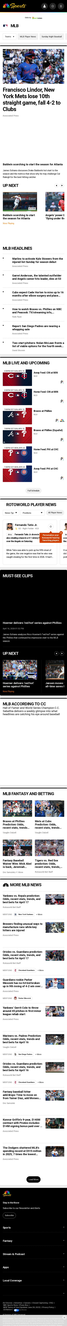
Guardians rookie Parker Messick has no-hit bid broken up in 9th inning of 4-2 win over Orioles (22, 983)
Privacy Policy (48, 1307)
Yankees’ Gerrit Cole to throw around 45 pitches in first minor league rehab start (22, 1011)
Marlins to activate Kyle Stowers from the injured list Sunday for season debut (37, 260)
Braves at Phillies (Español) (48, 430)
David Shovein (18, 350)
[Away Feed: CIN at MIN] (17, 377)
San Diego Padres (23, 1054)
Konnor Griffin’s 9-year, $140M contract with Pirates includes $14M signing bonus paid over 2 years (22, 1123)
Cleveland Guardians (24, 970)
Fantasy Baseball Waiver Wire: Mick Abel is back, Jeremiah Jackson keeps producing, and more (17, 864)
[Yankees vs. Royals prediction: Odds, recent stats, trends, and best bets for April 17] (55, 899)
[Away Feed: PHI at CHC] (17, 474)
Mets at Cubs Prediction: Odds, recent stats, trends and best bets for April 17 (49, 824)
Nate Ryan (17, 317)
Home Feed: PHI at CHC (46, 449)
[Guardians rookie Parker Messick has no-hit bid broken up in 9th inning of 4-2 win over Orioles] (55, 983)
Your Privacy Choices (28, 1310)
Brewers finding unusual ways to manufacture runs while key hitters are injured (22, 927)
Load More (33, 1179)
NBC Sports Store (10, 1305)
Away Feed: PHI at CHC (46, 468)
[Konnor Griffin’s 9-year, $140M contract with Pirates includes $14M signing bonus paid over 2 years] (55, 1123)
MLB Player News (28, 36)
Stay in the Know (11, 1202)
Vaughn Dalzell (9, 832)
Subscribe (9, 1215)
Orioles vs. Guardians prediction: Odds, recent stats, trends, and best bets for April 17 (23, 955)
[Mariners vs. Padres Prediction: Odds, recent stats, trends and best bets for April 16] (55, 1039)
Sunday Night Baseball (52, 36)
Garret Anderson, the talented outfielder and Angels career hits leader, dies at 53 (36, 277)
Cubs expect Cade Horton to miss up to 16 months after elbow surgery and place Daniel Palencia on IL (38, 294)
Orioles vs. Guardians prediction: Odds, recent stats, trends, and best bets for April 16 (23, 1067)
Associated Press (11, 116)
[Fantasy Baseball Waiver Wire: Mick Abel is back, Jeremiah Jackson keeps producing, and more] (17, 848)
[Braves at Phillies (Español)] (17, 435)
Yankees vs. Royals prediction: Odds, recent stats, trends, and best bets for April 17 (21, 899)
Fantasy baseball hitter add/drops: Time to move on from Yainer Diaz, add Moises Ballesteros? (21, 1095)
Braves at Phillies (43, 411)
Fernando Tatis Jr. (26, 525)
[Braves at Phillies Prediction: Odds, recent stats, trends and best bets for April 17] (17, 808)
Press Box (24, 1305)
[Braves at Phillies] (17, 416)
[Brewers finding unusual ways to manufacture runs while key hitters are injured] (55, 927)
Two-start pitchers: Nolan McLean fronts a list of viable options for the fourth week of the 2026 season (38, 344)
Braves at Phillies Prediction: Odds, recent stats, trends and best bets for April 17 (16, 824)
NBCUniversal (19, 1315)
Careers (27, 1303)
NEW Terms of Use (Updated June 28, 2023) (22, 1307)
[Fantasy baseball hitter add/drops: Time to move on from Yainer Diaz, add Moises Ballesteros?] (55, 1095)
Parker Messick (22, 998)
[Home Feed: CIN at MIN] (17, 397)
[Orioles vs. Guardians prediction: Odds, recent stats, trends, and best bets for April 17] (55, 955)
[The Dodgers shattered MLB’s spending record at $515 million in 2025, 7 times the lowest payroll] (55, 1151)
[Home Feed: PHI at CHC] (17, 454)
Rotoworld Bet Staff (44, 872)
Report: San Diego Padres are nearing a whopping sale (36, 327)
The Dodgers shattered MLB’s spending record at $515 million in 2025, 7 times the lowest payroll (22, 1151)
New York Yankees (23, 914)
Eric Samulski (9, 872)
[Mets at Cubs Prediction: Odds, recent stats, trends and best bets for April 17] (49, 808)
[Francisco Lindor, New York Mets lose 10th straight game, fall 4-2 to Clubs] (33, 66)
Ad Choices (7, 1303)
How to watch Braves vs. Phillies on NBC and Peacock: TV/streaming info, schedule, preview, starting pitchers (37, 311)
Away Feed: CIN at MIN (46, 372)
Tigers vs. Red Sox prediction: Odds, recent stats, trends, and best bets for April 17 (49, 864)
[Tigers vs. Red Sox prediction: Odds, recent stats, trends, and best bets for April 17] (49, 848)
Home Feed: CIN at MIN (46, 391)
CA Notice (7, 1310)
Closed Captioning (40, 1303)
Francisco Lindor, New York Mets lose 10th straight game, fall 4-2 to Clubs (31, 99)
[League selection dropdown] (11, 513)
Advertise (18, 1303)
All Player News (55, 512)
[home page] (14, 6)
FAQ (51, 1303)
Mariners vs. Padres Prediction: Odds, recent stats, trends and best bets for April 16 (22, 1039)
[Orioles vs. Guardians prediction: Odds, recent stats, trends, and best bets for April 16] (55, 1067)
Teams (9, 36)
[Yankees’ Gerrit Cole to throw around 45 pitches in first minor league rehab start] (55, 1011)
